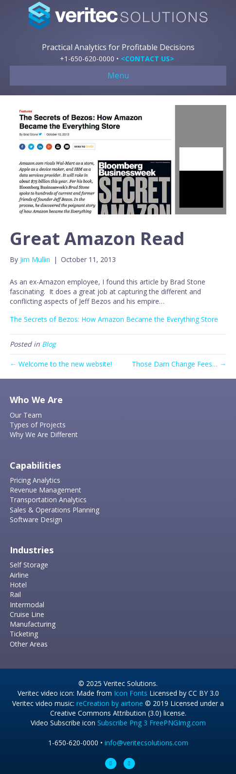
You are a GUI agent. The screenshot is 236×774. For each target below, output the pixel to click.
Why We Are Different (44, 434)
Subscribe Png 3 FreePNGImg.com (151, 722)
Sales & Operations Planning (54, 509)
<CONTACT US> (147, 58)
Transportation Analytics (48, 499)
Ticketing (24, 633)
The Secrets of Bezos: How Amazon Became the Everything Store (114, 319)
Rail (15, 594)
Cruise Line (27, 614)
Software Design (36, 519)
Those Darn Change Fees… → (179, 364)
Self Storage (29, 564)
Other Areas (29, 644)
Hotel (18, 584)
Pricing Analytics (35, 480)
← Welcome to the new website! (61, 364)
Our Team (26, 415)
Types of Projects (38, 424)
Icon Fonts (130, 693)
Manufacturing (32, 624)
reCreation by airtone (109, 703)
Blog (49, 344)
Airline (19, 575)
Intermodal (27, 604)
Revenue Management (45, 489)
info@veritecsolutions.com (146, 742)
